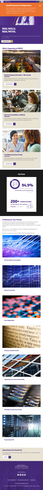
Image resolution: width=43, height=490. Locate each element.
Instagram (25, 475)
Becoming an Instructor (23, 479)
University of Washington (5, 1)
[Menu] (41, 1)
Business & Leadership (9, 290)
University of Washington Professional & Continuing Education (21, 466)
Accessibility (25, 485)
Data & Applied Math (9, 320)
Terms (38, 485)
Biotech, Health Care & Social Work (12, 260)
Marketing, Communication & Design (13, 409)
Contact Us (33, 479)
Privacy (34, 485)
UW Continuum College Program (21, 483)
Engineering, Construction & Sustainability (14, 379)
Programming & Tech (9, 439)
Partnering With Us (12, 479)
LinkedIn (20, 475)
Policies (30, 485)
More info (20, 13)
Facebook (18, 475)
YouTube (22, 475)
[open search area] (36, 1)
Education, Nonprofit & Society (11, 350)
